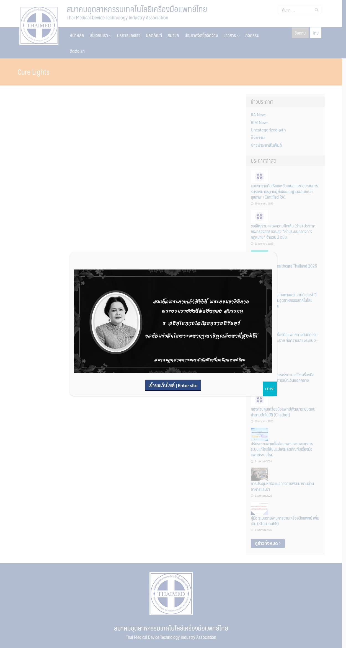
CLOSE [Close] (270, 389)
